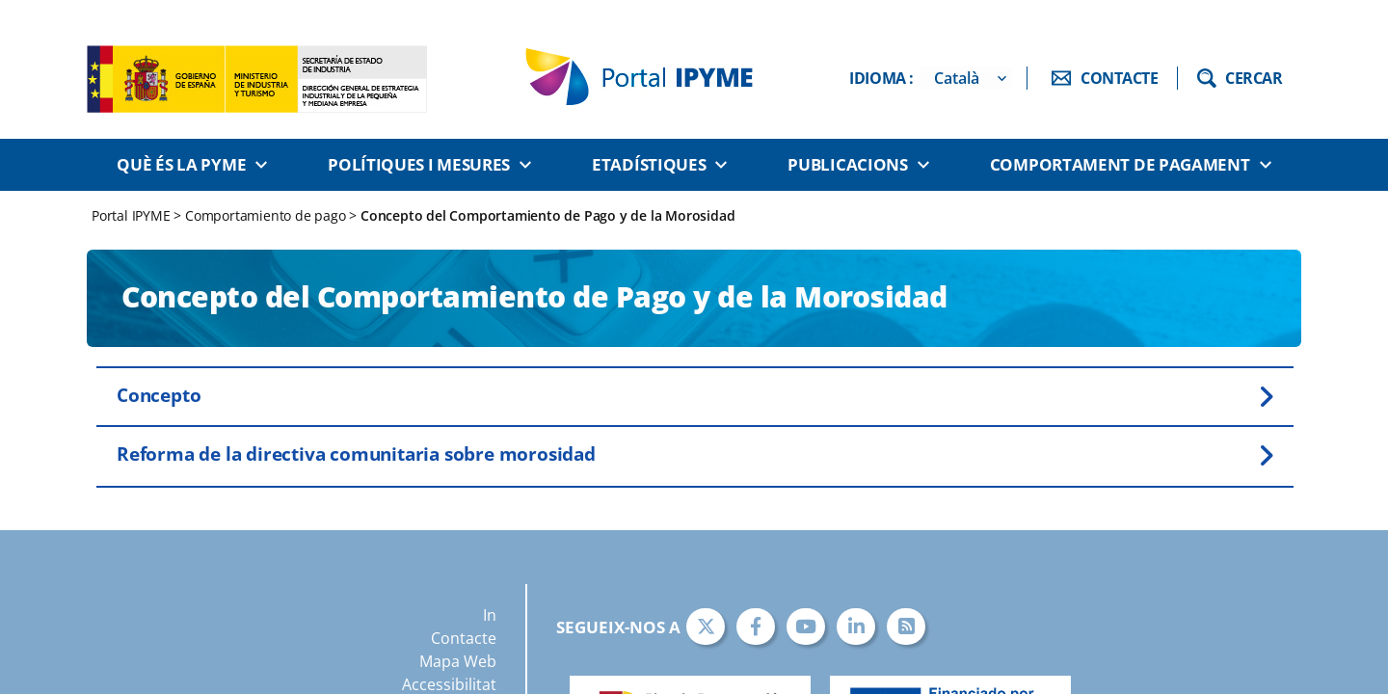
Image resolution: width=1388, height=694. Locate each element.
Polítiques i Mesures (419, 164)
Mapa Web (457, 661)
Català (956, 78)
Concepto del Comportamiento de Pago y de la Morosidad (547, 215)
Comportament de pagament (1120, 164)
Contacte (463, 638)
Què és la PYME (181, 164)
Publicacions (847, 164)
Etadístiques (649, 164)
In (489, 615)
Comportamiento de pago (265, 215)
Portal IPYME (133, 215)
